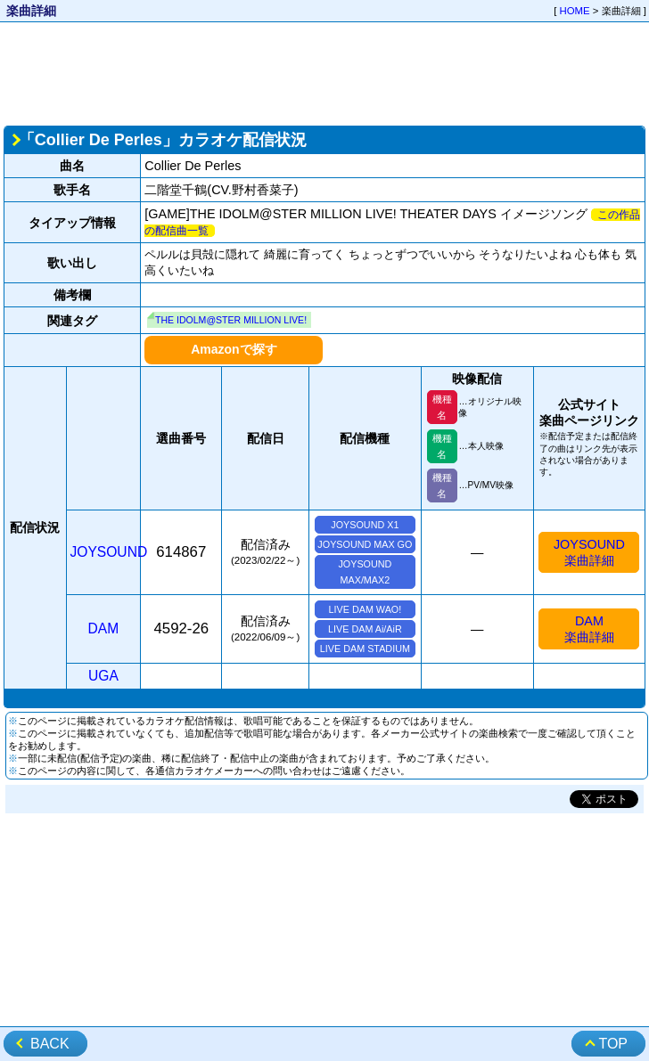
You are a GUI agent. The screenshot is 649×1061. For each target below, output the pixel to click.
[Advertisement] (325, 72)
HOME (575, 10)
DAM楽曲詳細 (589, 629)
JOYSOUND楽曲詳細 (589, 552)
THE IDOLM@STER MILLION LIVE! (231, 319)
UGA (103, 675)
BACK (50, 1043)
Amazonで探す (233, 349)
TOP (613, 1043)
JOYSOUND (109, 551)
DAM (103, 628)
